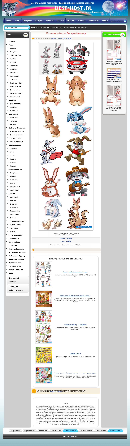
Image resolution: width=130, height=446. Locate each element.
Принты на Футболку (17, 259)
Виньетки (60, 21)
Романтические (15, 55)
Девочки (13, 124)
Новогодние (14, 76)
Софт (11, 273)
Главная (9, 21)
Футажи (12, 194)
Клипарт (105, 21)
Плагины (13, 159)
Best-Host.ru (34, 27)
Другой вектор (57, 27)
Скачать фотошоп (16, 270)
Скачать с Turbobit (66, 238)
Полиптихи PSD (15, 263)
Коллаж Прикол (15, 138)
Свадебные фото (16, 83)
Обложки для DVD (16, 169)
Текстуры (13, 149)
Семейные (14, 66)
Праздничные (15, 72)
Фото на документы (17, 142)
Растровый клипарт (17, 221)
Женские (13, 62)
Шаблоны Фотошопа (17, 128)
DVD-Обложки (94, 21)
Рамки (17, 21)
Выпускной (14, 207)
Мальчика (13, 121)
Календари (39, 21)
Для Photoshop (15, 145)
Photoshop (81, 21)
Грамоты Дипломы (16, 249)
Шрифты (13, 162)
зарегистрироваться (56, 391)
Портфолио (27, 21)
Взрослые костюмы (17, 131)
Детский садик (15, 104)
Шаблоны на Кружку (17, 256)
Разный (12, 232)
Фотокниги (50, 21)
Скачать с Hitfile (66, 241)
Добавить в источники (117, 21)
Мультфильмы (15, 225)
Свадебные (14, 52)
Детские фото (15, 90)
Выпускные (14, 111)
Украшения (14, 228)
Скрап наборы (14, 242)
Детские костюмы (16, 135)
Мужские (13, 59)
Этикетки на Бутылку (17, 252)
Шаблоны (71, 21)
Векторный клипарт (45, 27)
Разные (12, 218)
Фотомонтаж (14, 238)
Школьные (13, 69)
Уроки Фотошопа (15, 235)
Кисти (12, 152)
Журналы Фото (15, 266)
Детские (13, 48)
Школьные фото (16, 93)
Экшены (13, 166)
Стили (12, 155)
